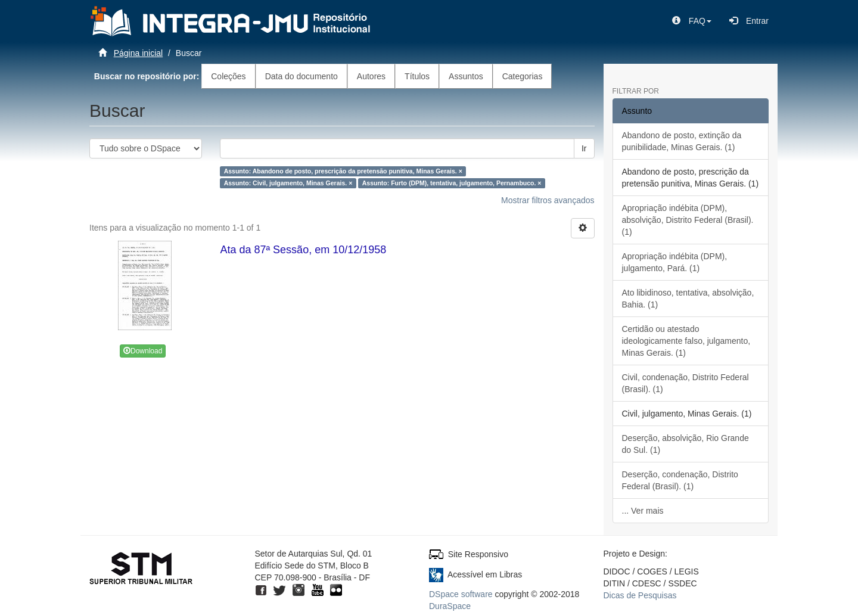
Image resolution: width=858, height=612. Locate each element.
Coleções (228, 76)
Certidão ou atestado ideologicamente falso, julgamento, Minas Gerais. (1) (686, 341)
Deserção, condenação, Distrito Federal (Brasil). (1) (680, 480)
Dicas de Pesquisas (640, 595)
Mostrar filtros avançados (547, 200)
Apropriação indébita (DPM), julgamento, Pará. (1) (675, 262)
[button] (691, 21)
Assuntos (466, 76)
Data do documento (301, 76)
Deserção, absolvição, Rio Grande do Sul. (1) (685, 444)
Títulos (417, 76)
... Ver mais (643, 510)
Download (142, 351)
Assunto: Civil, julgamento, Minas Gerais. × (288, 183)
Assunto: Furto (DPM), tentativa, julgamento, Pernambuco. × (452, 183)
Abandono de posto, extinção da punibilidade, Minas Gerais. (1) (682, 141)
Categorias (522, 76)
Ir (584, 148)
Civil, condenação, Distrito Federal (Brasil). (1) (685, 383)
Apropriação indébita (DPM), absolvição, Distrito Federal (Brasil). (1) (688, 220)
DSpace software (461, 594)
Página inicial (138, 53)
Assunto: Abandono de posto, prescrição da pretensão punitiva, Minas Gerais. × (343, 171)
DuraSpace (450, 606)
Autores (371, 76)
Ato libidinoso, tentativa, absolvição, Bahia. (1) (688, 298)
